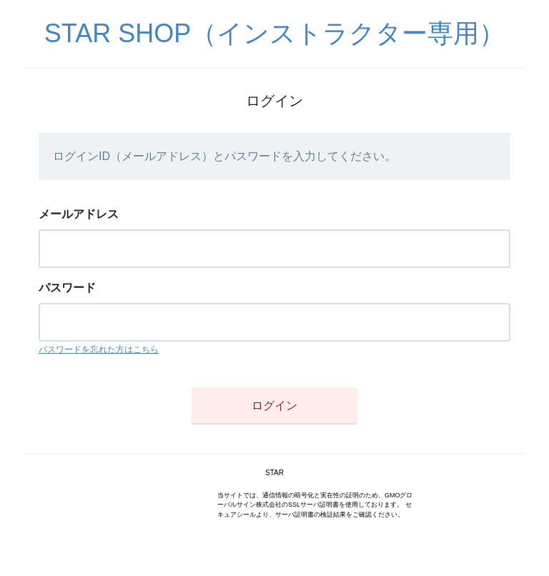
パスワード (67, 288)
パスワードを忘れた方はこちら (99, 349)
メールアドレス (79, 214)
